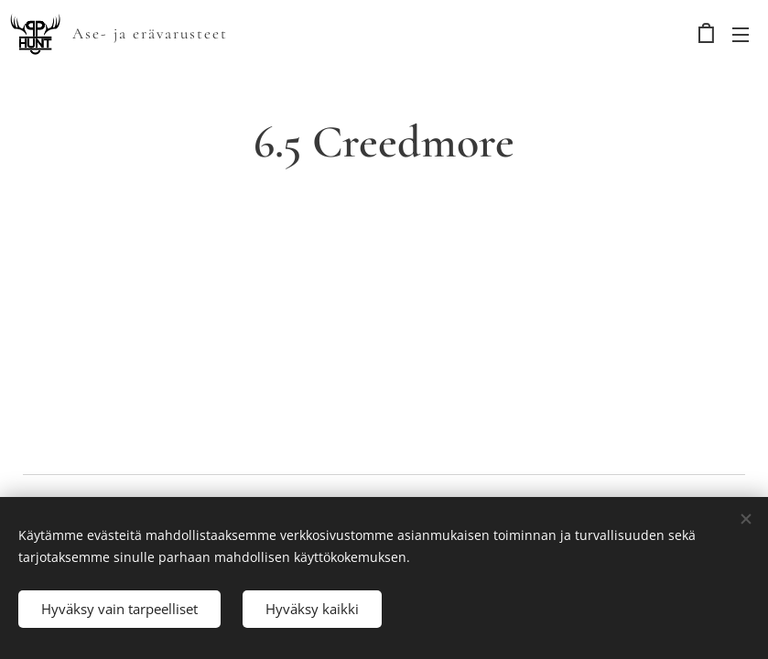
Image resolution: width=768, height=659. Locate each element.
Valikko (740, 35)
